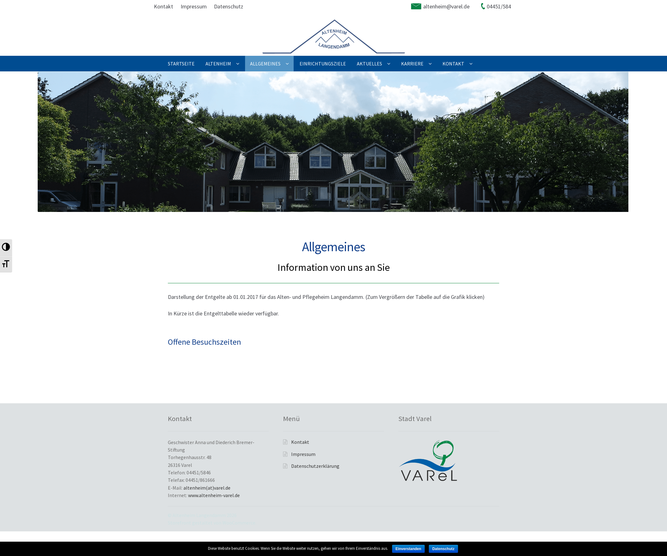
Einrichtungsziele (323, 63)
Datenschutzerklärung (315, 466)
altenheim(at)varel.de (206, 488)
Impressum (194, 6)
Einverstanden (408, 549)
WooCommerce (238, 523)
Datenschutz (228, 6)
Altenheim (218, 63)
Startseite (181, 63)
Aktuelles (369, 63)
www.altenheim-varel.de (214, 495)
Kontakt (163, 6)
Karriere (412, 63)
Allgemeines (265, 63)
